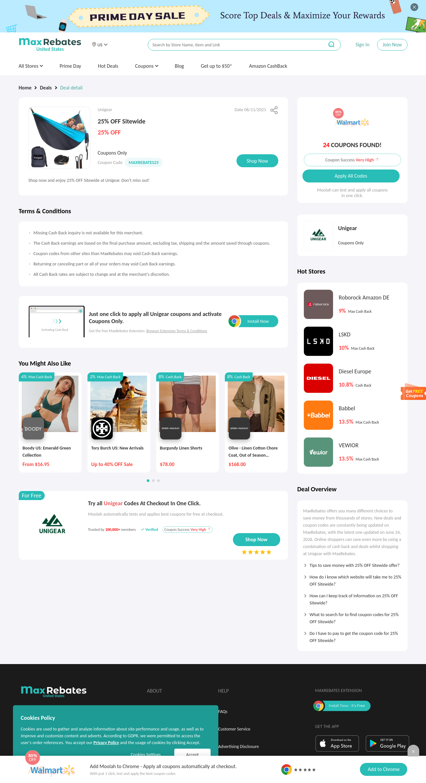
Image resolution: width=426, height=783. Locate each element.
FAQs (223, 711)
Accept (192, 754)
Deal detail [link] (71, 88)
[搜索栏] (231, 44)
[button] (99, 45)
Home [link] (25, 88)
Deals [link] (46, 88)
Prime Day (70, 66)
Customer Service (234, 729)
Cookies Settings (146, 754)
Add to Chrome (383, 769)
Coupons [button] (146, 66)
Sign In (362, 44)
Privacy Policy (106, 742)
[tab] (352, 563)
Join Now (392, 44)
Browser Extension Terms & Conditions (176, 331)
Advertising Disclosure (238, 746)
